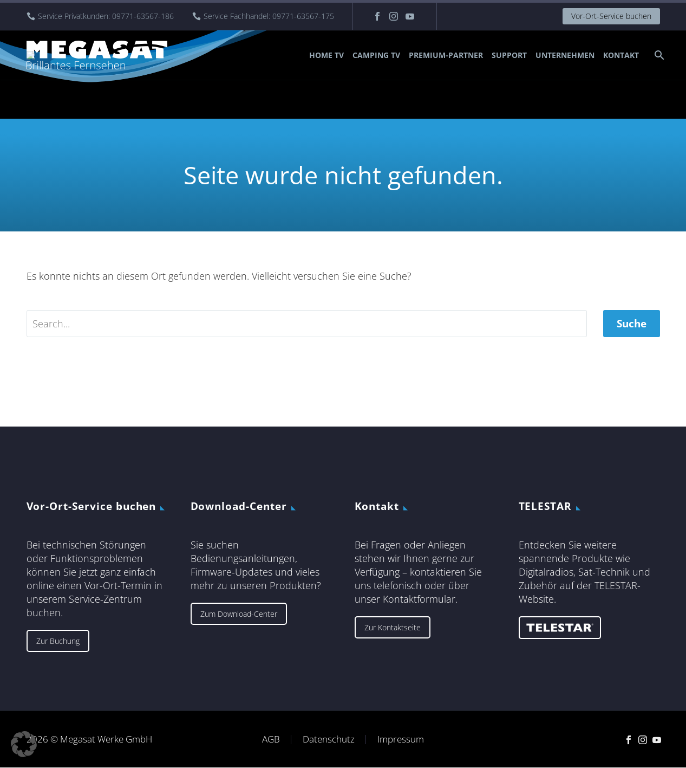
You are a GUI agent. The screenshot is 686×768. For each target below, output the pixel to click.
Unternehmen (564, 55)
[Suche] (658, 55)
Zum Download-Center (238, 614)
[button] (24, 744)
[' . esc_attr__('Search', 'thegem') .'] (307, 323)
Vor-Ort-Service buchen (611, 16)
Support (509, 55)
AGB (271, 739)
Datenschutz (329, 739)
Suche (631, 324)
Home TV (326, 55)
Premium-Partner (446, 55)
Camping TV (376, 55)
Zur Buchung (58, 641)
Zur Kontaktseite (392, 627)
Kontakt (621, 55)
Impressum (400, 739)
